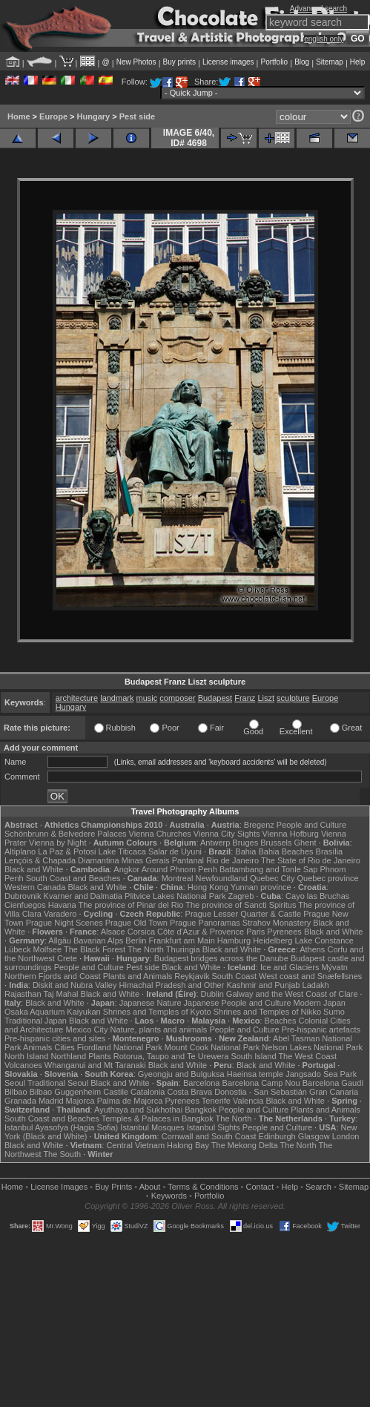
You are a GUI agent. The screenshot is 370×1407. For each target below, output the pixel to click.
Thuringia (183, 949)
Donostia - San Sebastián (260, 1091)
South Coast (234, 976)
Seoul (14, 1082)
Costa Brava (190, 1091)
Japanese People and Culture (237, 1002)
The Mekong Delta (244, 1145)
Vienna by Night (57, 842)
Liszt (265, 697)
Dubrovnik (23, 896)
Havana (62, 904)
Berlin (135, 940)
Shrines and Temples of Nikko (267, 1011)
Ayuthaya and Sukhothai (138, 1109)
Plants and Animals (138, 976)
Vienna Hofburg (290, 833)
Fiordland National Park (119, 1047)
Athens (312, 949)
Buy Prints (113, 1186)
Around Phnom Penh (179, 869)
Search (318, 1186)
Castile (115, 1091)
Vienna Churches (160, 833)
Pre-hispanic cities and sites (54, 1038)
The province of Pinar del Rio (131, 904)
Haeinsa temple (255, 1074)
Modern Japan (320, 1002)
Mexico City (87, 1029)
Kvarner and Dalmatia (83, 896)
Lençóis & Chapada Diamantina (61, 860)
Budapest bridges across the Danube (221, 958)
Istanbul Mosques (152, 1127)
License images (228, 62)
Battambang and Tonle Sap (268, 869)
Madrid (51, 1100)
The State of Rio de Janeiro (310, 860)
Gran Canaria (333, 1091)
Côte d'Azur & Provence (200, 931)
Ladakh (316, 985)
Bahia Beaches (286, 851)
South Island (253, 1056)
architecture (77, 697)
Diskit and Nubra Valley (75, 985)
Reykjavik (191, 976)
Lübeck (17, 949)
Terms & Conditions (203, 1186)
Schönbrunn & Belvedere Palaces (65, 833)
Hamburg (234, 940)
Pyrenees (284, 931)
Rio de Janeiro (232, 860)
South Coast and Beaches (73, 878)
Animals (37, 1047)
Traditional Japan (35, 1020)
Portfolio (274, 62)
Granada (20, 1100)
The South (62, 1154)
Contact (260, 1186)
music (147, 697)
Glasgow (314, 1136)
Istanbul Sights (213, 1127)
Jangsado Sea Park (321, 1074)
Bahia (245, 851)
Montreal (178, 878)
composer (177, 697)
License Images (58, 1186)
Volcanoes (23, 1065)
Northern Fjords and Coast (52, 976)
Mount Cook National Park (212, 1047)
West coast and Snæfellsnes (310, 976)
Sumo (334, 1011)
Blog (301, 62)
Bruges (245, 842)
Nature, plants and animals (158, 1029)
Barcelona (201, 1082)
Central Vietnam (135, 1145)
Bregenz (259, 824)
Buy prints (179, 62)
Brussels (275, 842)
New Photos (136, 62)
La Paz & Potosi (67, 851)
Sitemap (329, 62)
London (346, 1136)
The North (146, 949)
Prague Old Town (136, 922)
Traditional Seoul (57, 1082)
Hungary (93, 116)
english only (323, 39)
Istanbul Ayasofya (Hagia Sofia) (61, 1127)
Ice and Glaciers (289, 967)
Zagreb (241, 896)
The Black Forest (94, 949)
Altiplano (20, 851)
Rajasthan (23, 993)
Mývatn (334, 967)
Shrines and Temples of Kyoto (157, 1011)
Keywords (169, 1195)
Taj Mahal (60, 993)
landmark (116, 697)
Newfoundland (221, 878)
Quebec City (272, 878)
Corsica (141, 931)
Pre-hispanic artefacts (321, 1029)
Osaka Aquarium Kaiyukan (52, 1011)
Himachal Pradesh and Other (172, 985)
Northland (68, 1056)
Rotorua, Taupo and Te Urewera (171, 1056)
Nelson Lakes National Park (312, 1047)
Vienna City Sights (227, 833)
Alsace (113, 931)
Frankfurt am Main (182, 940)
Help (358, 62)
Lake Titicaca (122, 851)
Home (18, 116)
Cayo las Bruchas (317, 896)
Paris (255, 931)
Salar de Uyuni (175, 851)
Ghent (305, 842)
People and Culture (311, 824)
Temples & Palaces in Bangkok (158, 1118)
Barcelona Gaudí (333, 1082)
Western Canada (34, 887)
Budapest (215, 697)
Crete (67, 958)
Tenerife (216, 1100)
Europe (53, 116)
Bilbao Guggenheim (66, 1091)
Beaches (281, 1020)
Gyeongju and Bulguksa (181, 1074)
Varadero (60, 913)
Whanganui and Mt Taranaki (95, 1065)
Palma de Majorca (130, 1100)
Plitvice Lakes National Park (175, 896)
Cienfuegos (25, 904)
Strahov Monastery (276, 922)
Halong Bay (188, 1145)
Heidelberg (272, 940)
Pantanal (188, 860)
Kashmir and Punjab (263, 985)
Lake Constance (324, 940)
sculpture (293, 697)
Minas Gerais (146, 860)
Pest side (137, 116)
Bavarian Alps (98, 940)
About (150, 1186)
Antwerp (215, 842)
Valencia (248, 1100)
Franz (244, 697)
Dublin (212, 993)
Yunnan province (261, 887)
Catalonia (148, 1091)
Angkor (126, 869)
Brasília (329, 851)
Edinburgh (277, 1136)
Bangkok (201, 1109)
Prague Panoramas (205, 922)
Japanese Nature (150, 1002)
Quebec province (327, 878)
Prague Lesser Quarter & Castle (243, 913)
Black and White (33, 869)
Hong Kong (208, 887)
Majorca (80, 1100)
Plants (99, 1056)
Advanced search (318, 8)
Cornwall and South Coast (209, 1136)
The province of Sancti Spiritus (240, 904)
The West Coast (307, 1056)
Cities (64, 1047)
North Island (26, 1056)
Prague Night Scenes (64, 922)
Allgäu (59, 940)
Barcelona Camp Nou (261, 1082)
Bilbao (15, 1091)
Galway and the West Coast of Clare (292, 993)
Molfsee (47, 949)
